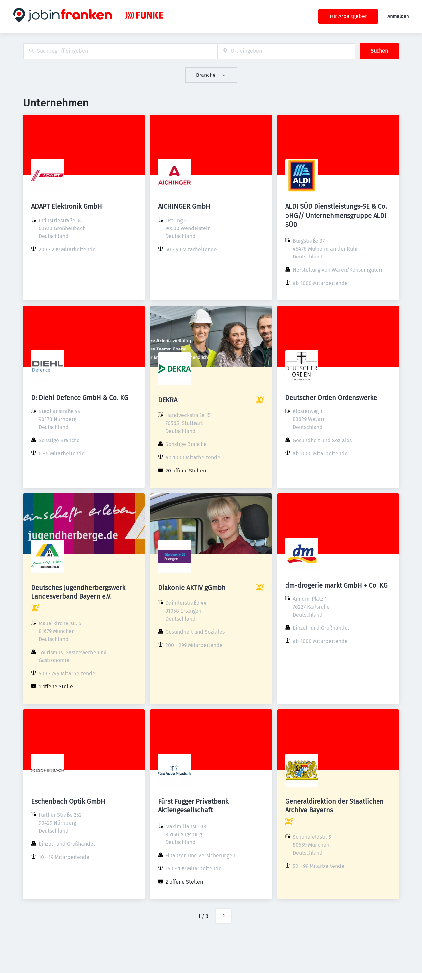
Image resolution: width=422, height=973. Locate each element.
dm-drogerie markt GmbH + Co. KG (336, 585)
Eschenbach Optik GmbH (68, 801)
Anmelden (398, 16)
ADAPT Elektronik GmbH (66, 206)
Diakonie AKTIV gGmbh (192, 588)
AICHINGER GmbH (184, 206)
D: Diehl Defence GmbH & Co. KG (79, 398)
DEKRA (167, 400)
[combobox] (120, 51)
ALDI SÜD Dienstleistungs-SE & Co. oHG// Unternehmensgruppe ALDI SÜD (336, 215)
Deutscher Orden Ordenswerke (331, 398)
